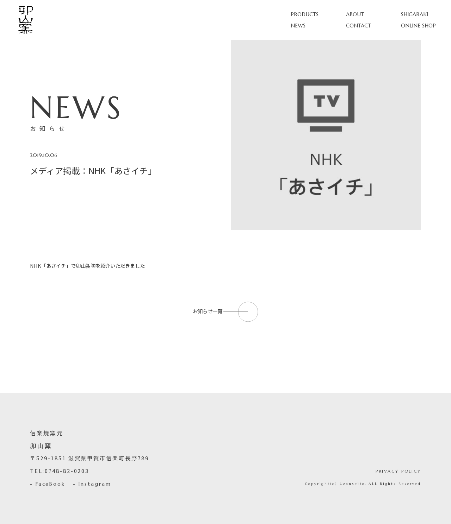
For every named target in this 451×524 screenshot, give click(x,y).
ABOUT (355, 14)
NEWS (298, 25)
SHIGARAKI (414, 14)
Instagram (94, 484)
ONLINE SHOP (418, 25)
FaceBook (50, 484)
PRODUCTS (305, 14)
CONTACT (358, 25)
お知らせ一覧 (226, 311)
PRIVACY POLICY (398, 471)
